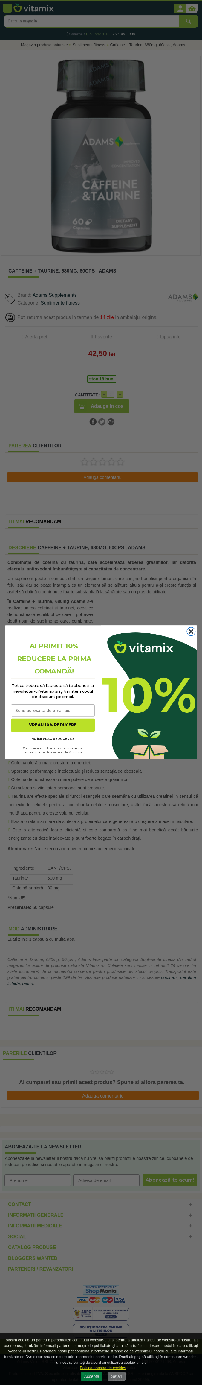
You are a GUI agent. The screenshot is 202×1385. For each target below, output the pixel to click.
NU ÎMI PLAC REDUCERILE (53, 739)
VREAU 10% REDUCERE (52, 725)
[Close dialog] (191, 631)
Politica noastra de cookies (103, 1368)
